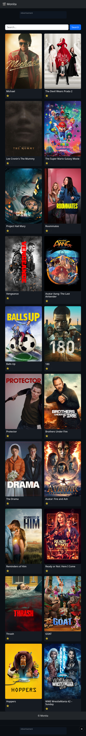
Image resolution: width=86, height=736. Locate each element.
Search (75, 27)
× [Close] (82, 729)
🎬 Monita (9, 4)
